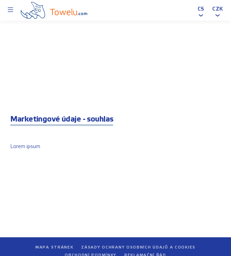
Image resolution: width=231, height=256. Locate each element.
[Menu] (10, 10)
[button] (201, 10)
